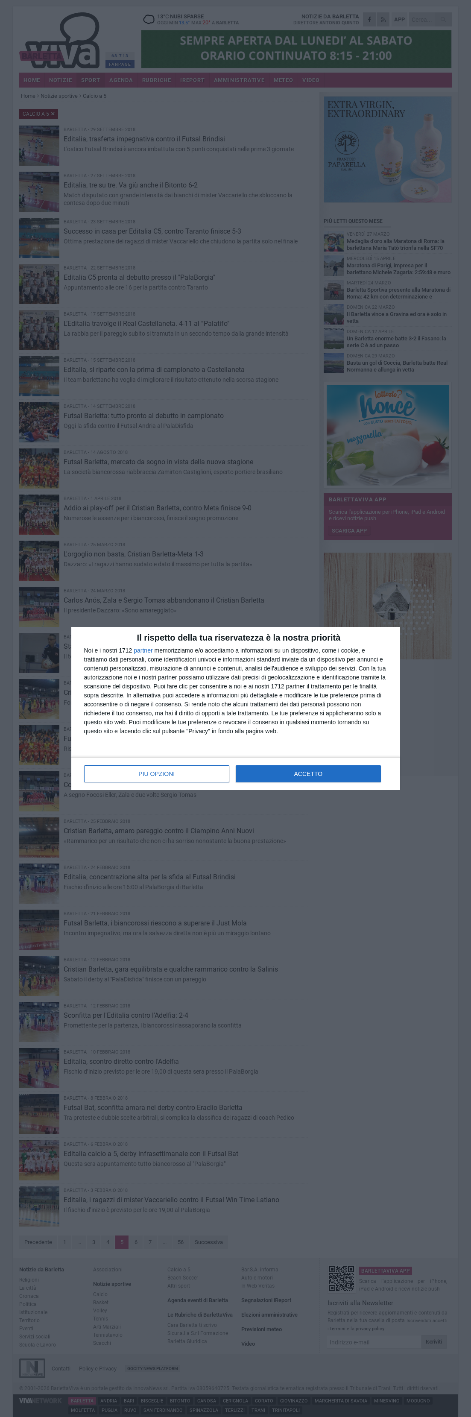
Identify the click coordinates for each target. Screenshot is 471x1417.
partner (143, 650)
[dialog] (235, 708)
